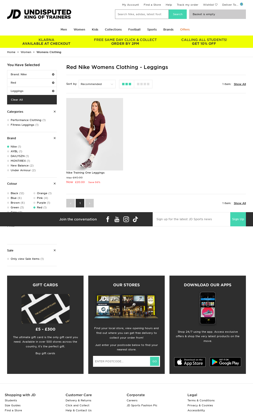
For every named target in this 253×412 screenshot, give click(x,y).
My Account (130, 4)
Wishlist (208, 4)
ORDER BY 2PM (125, 41)
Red (32, 82)
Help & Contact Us (79, 410)
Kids (95, 29)
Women (79, 29)
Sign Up (238, 219)
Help (169, 4)
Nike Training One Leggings (85, 172)
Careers (132, 400)
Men (64, 29)
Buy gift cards (45, 353)
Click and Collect (77, 405)
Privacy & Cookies (200, 405)
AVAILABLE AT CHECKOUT (46, 41)
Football (134, 29)
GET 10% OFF (204, 41)
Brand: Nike (32, 74)
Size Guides (13, 405)
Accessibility (196, 410)
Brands (168, 29)
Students (11, 400)
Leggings (32, 91)
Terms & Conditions (201, 400)
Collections (113, 29)
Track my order (187, 4)
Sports (152, 29)
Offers (185, 29)
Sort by (71, 83)
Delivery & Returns (78, 400)
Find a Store (152, 4)
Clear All (17, 99)
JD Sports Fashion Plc (142, 405)
